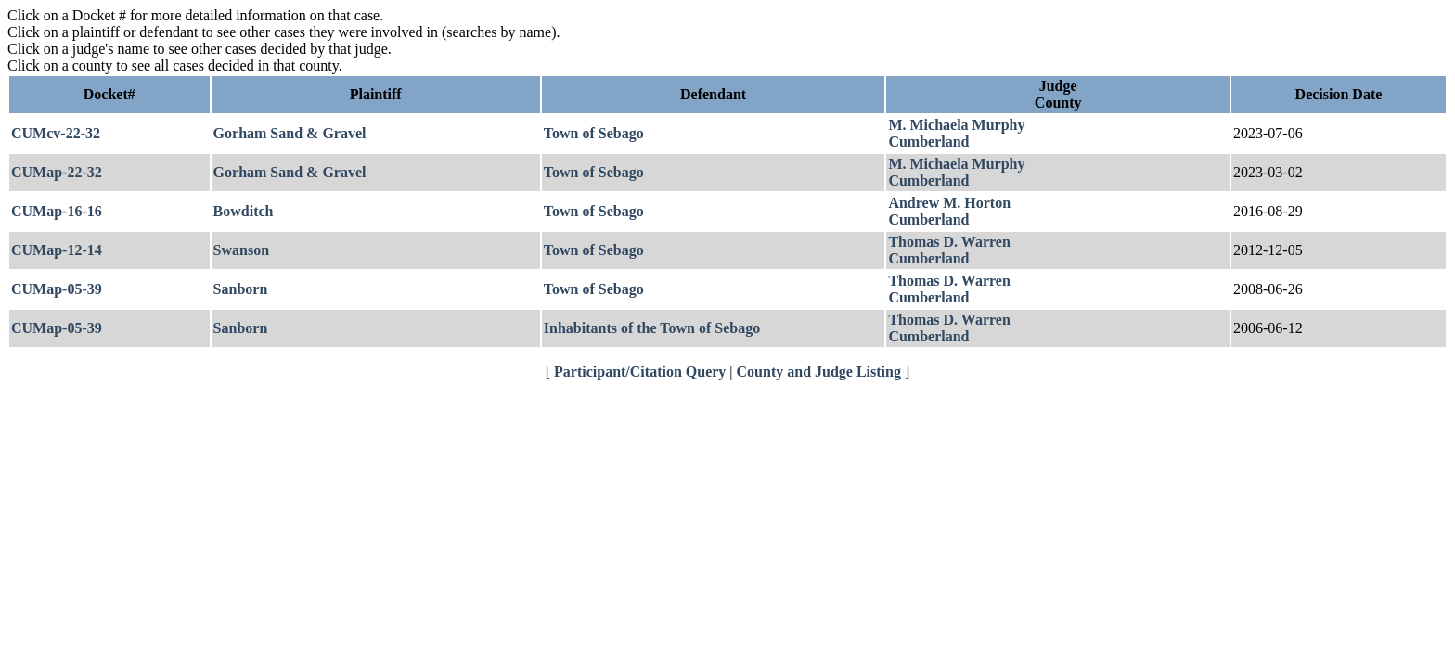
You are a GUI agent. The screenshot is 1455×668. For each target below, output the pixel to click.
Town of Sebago (594, 133)
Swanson (241, 250)
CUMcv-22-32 (55, 133)
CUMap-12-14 (56, 250)
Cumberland (928, 141)
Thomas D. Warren (949, 242)
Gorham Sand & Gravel (290, 133)
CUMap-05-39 (56, 289)
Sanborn (240, 289)
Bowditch (243, 211)
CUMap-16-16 (56, 211)
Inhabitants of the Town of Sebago (652, 328)
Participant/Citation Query (640, 371)
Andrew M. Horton (949, 203)
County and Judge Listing (819, 371)
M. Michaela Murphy (956, 125)
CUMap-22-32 (56, 172)
